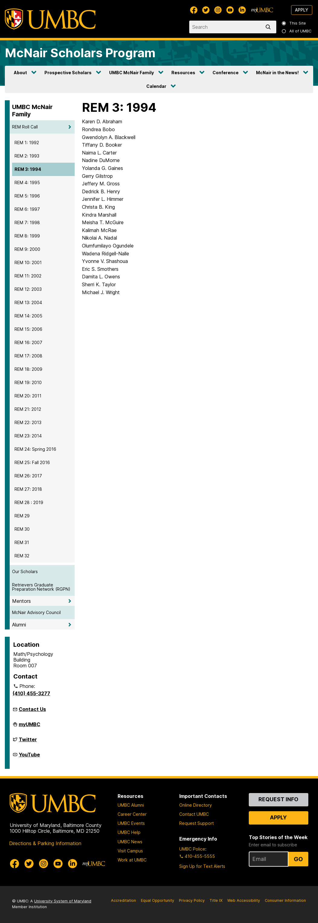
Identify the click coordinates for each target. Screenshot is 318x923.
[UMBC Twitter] (206, 10)
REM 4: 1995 (27, 182)
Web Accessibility (243, 900)
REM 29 (22, 515)
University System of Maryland (62, 901)
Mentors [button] (21, 601)
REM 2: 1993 (27, 155)
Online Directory (195, 805)
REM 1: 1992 (27, 142)
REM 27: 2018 (28, 489)
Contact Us (32, 709)
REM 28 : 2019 (29, 502)
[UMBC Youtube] (230, 10)
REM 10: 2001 (28, 262)
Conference (225, 72)
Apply (301, 9)
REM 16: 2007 (28, 342)
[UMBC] (50, 19)
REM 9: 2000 (27, 249)
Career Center (132, 814)
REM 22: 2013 (28, 422)
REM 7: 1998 (27, 222)
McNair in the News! (277, 72)
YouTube (29, 757)
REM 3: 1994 (28, 169)
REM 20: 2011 (28, 395)
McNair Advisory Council (36, 612)
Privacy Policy (192, 900)
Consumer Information (285, 900)
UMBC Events (131, 823)
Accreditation (123, 900)
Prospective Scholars (68, 72)
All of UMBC (297, 31)
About (20, 72)
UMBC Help (129, 832)
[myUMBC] (262, 10)
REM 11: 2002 (28, 275)
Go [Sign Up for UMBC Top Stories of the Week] (298, 859)
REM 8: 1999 (27, 235)
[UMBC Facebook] (193, 10)
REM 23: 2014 (28, 435)
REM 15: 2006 (28, 329)
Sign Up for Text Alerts (202, 866)
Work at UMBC (132, 859)
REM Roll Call (25, 126)
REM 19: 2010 (28, 382)
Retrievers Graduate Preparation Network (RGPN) (41, 587)
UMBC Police (192, 849)
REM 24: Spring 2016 (35, 449)
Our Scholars (25, 571)
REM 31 (22, 542)
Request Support (196, 823)
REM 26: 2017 (28, 475)
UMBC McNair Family (131, 72)
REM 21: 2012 (28, 409)
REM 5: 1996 (27, 195)
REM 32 (22, 555)
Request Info (278, 799)
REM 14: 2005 (28, 315)
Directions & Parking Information (45, 843)
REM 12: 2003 (28, 289)
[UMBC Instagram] (218, 10)
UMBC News (130, 841)
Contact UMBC (194, 814)
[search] (269, 27)
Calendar (156, 86)
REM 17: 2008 (28, 355)
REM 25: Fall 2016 (32, 462)
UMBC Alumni (131, 805)
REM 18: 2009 (28, 369)
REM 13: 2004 (28, 302)
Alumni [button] (19, 625)
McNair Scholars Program (80, 52)
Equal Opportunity (157, 900)
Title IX (215, 900)
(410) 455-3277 (31, 693)
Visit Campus (130, 850)
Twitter (28, 742)
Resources (183, 72)
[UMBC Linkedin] (242, 10)
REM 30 (22, 529)
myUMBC (29, 727)
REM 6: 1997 (27, 209)
